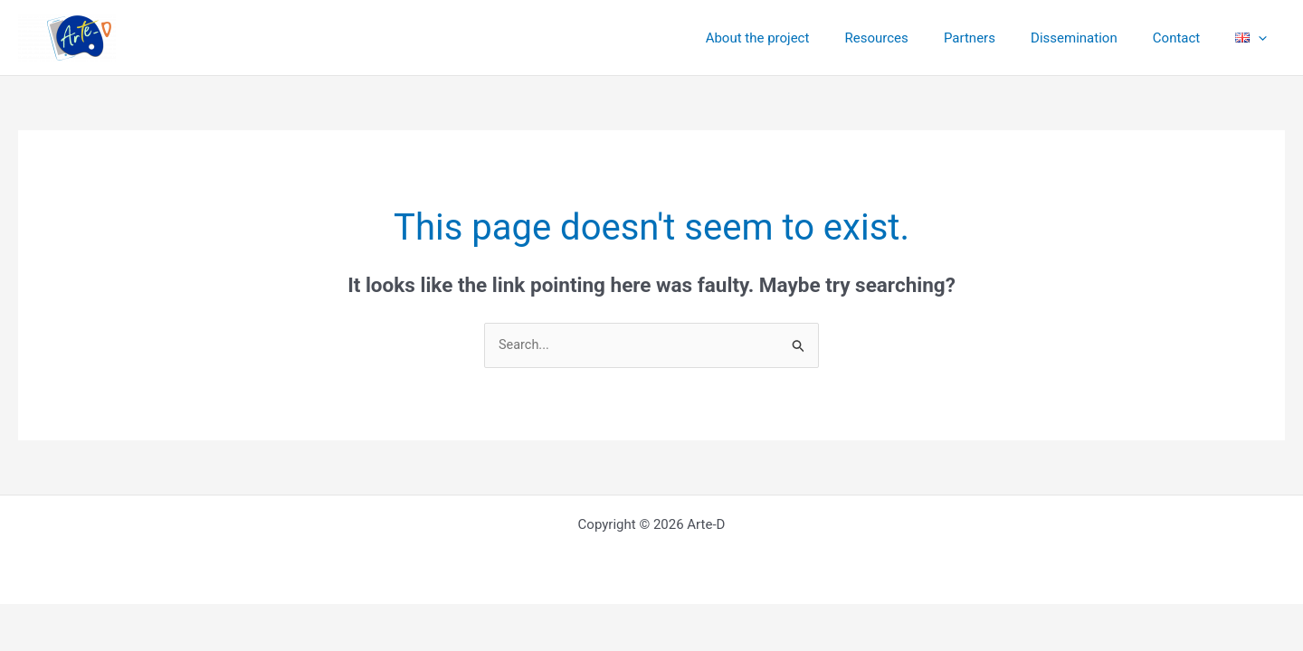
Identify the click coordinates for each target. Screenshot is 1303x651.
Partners (998, 38)
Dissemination (1094, 38)
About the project (803, 38)
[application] (1262, 38)
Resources (914, 38)
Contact (1189, 38)
